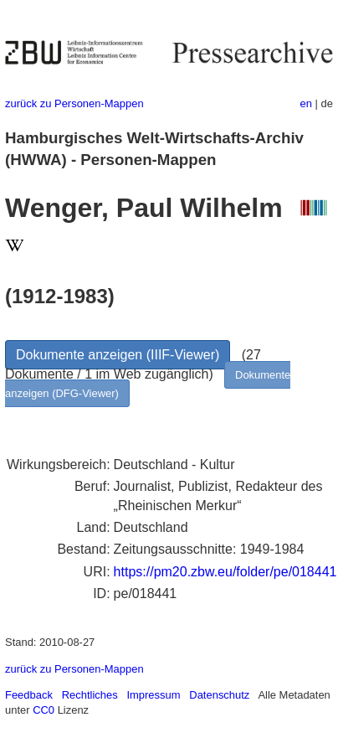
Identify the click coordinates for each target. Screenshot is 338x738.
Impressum (153, 695)
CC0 (43, 710)
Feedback (29, 695)
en (306, 103)
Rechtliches (90, 695)
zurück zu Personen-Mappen (74, 103)
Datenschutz (219, 695)
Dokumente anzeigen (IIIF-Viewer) (117, 355)
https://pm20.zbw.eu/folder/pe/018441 (225, 572)
